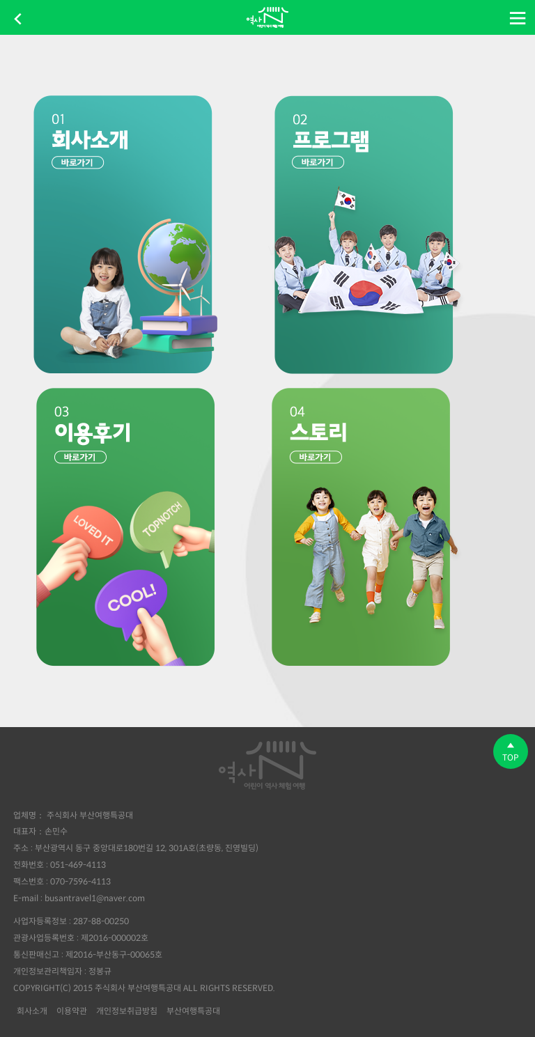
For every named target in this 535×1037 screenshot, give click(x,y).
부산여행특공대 (193, 1011)
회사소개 (32, 1011)
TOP (510, 752)
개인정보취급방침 (126, 1011)
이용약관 (71, 1011)
